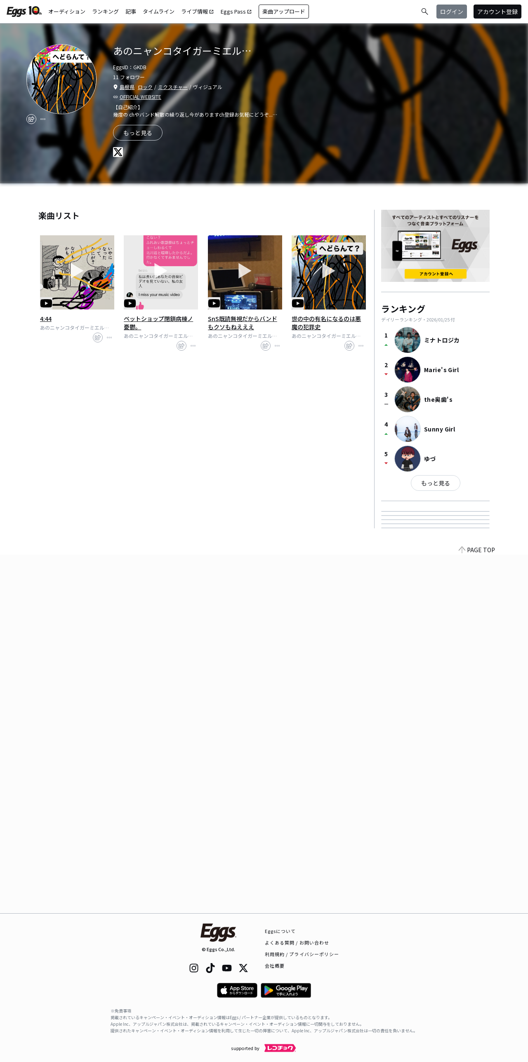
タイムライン (158, 11)
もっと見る (435, 483)
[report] (43, 119)
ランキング (105, 11)
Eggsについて (280, 931)
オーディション (66, 11)
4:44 (46, 318)
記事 (130, 11)
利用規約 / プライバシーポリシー (302, 954)
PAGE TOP (477, 908)
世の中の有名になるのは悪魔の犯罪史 (326, 322)
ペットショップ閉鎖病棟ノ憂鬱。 (158, 322)
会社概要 (275, 965)
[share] (31, 119)
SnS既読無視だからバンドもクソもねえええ (242, 322)
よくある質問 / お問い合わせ (297, 942)
